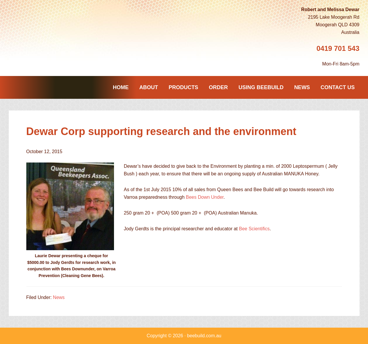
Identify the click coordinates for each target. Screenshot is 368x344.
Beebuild (47, 39)
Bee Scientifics (254, 228)
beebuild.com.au (204, 335)
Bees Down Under (205, 197)
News (59, 297)
